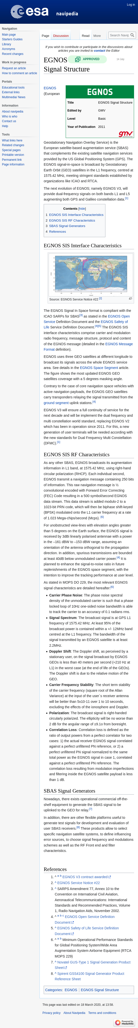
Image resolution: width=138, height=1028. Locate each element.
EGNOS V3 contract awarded (85, 877)
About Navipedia (74, 1013)
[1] (126, 198)
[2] (100, 298)
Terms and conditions (102, 1013)
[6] (102, 516)
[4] (96, 326)
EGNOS (50, 88)
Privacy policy (51, 1013)
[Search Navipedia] (122, 35)
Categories (53, 990)
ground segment (56, 403)
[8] (78, 827)
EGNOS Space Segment (99, 368)
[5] (99, 326)
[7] (90, 809)
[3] (81, 315)
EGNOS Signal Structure (100, 990)
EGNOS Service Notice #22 (78, 883)
